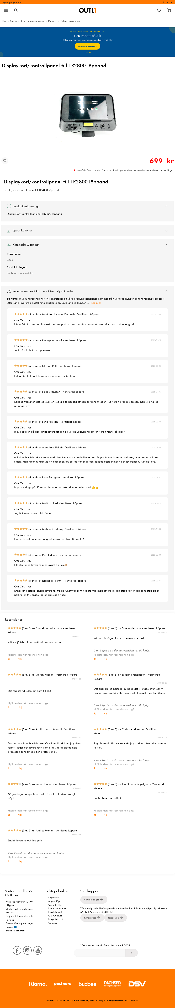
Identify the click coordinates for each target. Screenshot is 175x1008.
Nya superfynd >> (12, 2)
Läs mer (96, 302)
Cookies (52, 922)
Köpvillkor (53, 897)
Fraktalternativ (55, 912)
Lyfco (10, 259)
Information (166, 2)
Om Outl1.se (55, 915)
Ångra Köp (54, 901)
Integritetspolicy (56, 919)
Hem (4, 21)
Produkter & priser (57, 908)
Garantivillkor (55, 904)
